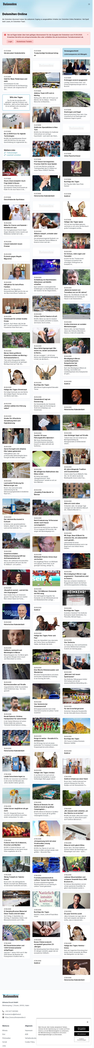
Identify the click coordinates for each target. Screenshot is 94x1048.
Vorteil (4, 1033)
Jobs (4, 1037)
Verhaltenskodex (31, 1030)
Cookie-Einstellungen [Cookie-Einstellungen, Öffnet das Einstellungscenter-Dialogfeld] (81, 1039)
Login (10, 41)
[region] (63, 1031)
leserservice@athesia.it (13, 1006)
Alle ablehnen (81, 1034)
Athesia (4, 1022)
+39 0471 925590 (11, 1003)
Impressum (28, 1022)
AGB (26, 1026)
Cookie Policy (30, 1033)
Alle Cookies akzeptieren (82, 1028)
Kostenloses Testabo (24, 41)
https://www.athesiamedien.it (15, 1009)
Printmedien (6, 1030)
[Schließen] (87, 1022)
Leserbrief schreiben (14, 155)
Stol (3, 1026)
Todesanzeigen (12, 153)
